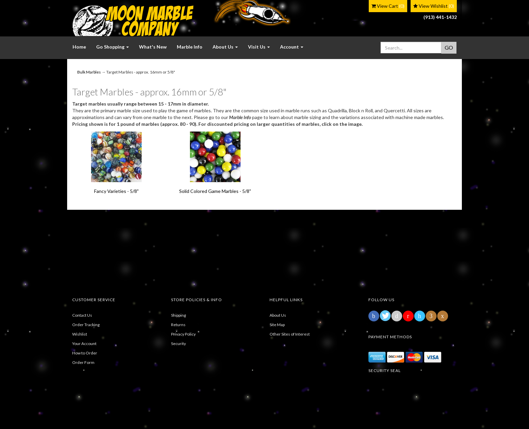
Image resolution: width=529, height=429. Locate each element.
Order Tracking (86, 324)
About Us (278, 315)
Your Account (84, 343)
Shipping (178, 315)
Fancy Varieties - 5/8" (116, 191)
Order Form (83, 362)
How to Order (84, 352)
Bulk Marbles (89, 72)
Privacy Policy (183, 334)
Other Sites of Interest (290, 334)
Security (178, 343)
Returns (178, 324)
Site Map (277, 324)
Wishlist (79, 334)
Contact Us (82, 315)
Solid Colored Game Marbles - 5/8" (215, 191)
